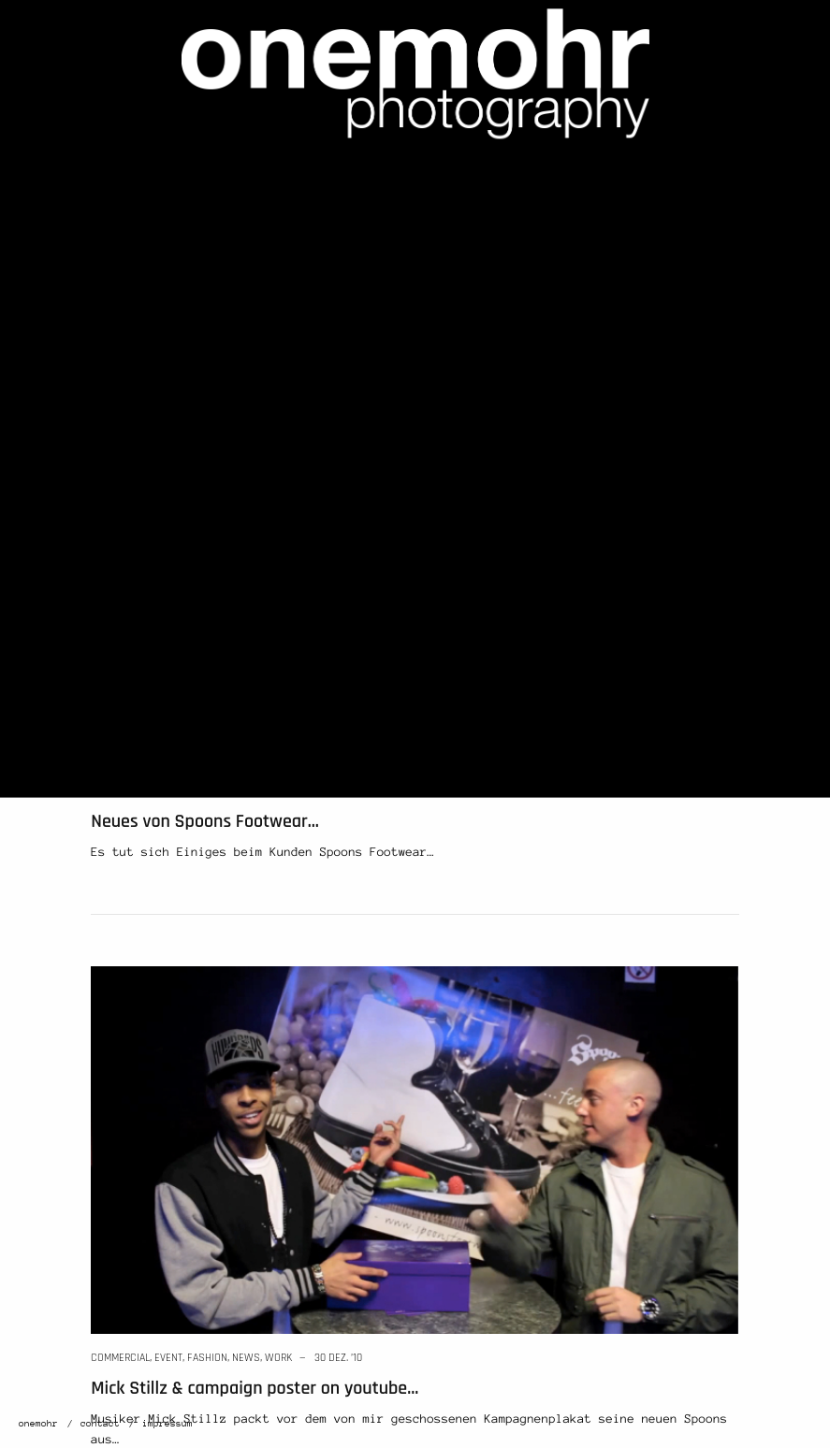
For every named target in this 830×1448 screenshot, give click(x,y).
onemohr (38, 1423)
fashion (174, 791)
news (213, 791)
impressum (167, 1423)
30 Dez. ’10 (338, 1358)
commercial (120, 791)
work (245, 791)
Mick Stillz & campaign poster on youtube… (254, 1388)
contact (100, 1423)
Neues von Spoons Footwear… (205, 821)
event (168, 1358)
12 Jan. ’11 (304, 791)
